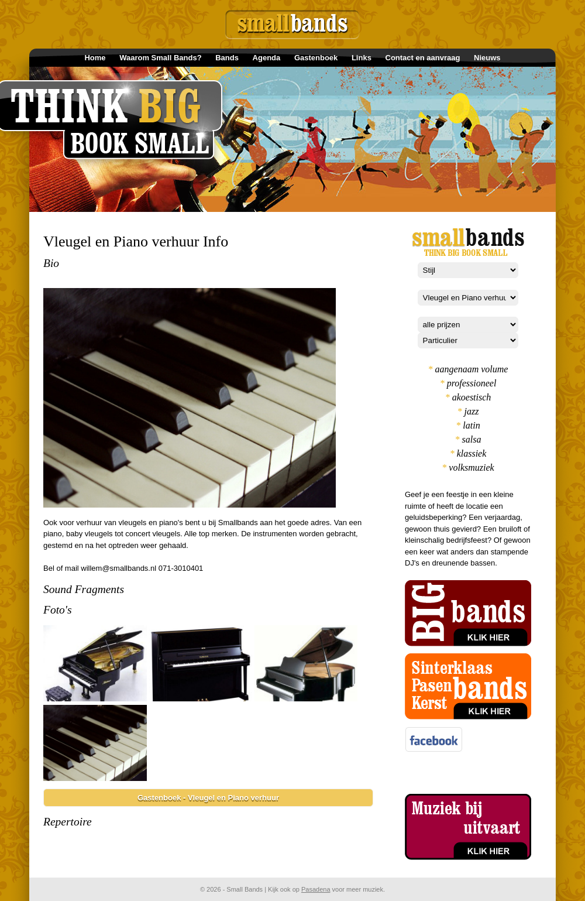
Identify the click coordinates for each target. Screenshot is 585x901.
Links (361, 57)
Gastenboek (316, 57)
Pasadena (316, 889)
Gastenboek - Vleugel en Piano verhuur (208, 797)
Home (94, 57)
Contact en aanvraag (423, 57)
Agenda (267, 57)
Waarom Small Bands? (160, 57)
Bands (227, 57)
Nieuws (487, 57)
